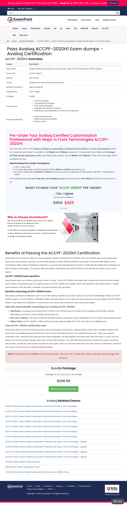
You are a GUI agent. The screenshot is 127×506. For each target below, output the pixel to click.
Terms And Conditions (35, 489)
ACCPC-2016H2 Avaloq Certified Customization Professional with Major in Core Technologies (41, 406)
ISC (75, 28)
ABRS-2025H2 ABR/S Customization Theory (22, 467)
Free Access (86, 20)
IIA (61, 28)
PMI (14, 35)
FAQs (38, 486)
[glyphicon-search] (117, 13)
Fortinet (47, 28)
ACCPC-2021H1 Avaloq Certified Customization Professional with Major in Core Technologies (41, 416)
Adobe (15, 28)
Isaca (68, 28)
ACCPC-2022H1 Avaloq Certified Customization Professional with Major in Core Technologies (41, 421)
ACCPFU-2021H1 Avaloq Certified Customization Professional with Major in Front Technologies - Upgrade (46, 457)
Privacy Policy (84, 486)
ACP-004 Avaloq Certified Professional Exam (22, 462)
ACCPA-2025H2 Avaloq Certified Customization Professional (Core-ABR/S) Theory (37, 472)
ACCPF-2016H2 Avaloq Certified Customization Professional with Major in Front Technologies (41, 432)
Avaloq (14, 41)
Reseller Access (109, 20)
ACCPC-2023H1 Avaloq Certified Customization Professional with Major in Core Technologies (41, 426)
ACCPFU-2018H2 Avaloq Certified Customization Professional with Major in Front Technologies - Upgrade (46, 447)
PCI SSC (105, 28)
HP (55, 28)
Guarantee (71, 486)
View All (23, 35)
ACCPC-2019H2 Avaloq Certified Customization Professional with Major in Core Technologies (41, 411)
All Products (72, 20)
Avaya (24, 28)
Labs (97, 20)
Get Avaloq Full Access (63, 389)
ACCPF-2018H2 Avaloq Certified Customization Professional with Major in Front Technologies (41, 437)
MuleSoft (84, 28)
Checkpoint (35, 28)
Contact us (48, 486)
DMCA (50, 489)
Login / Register (25, 9)
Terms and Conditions (63, 197)
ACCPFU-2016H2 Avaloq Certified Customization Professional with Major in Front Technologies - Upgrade (46, 442)
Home (11, 9)
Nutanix (95, 28)
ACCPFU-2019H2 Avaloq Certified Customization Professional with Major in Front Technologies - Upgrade (46, 452)
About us (59, 486)
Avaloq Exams (64, 374)
